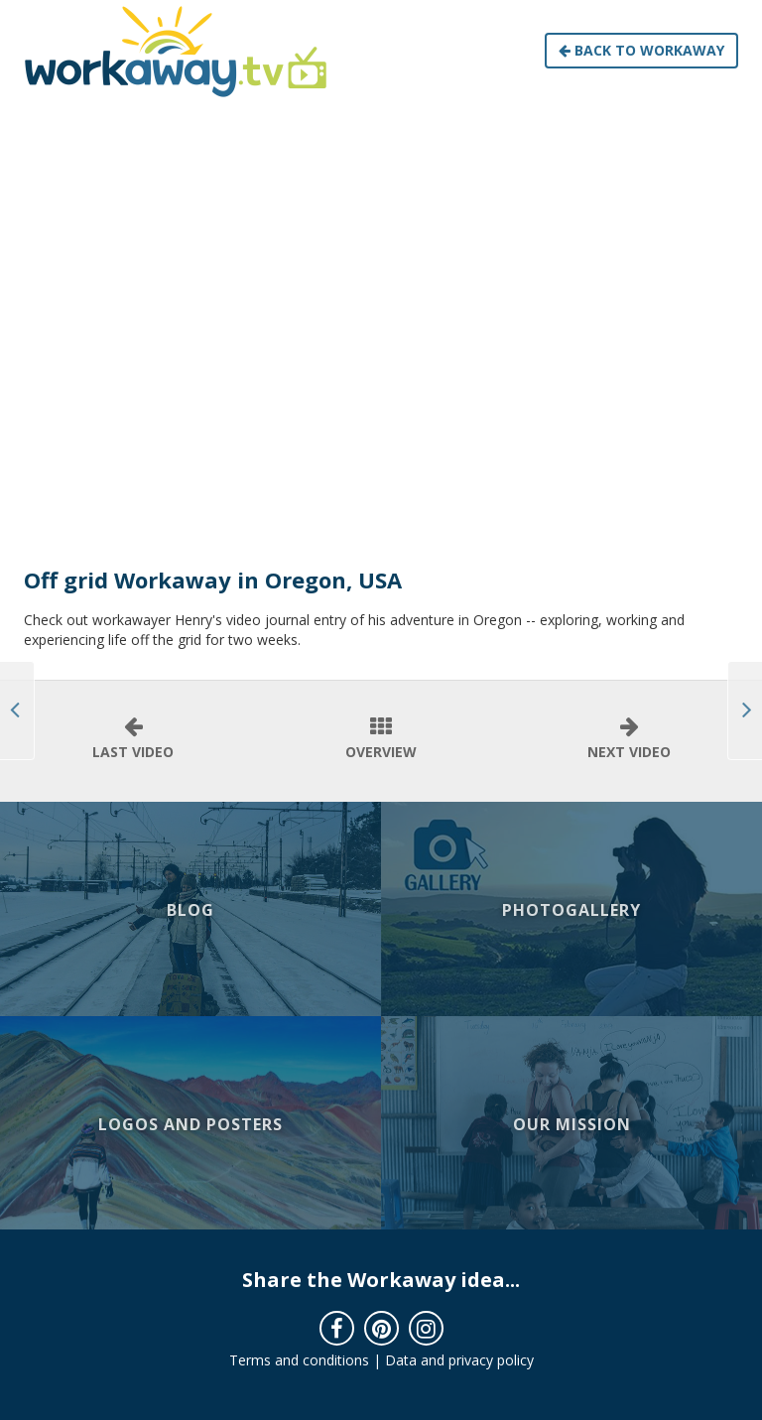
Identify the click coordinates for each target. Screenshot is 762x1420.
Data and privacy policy (459, 1360)
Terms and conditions (299, 1360)
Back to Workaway (641, 50)
